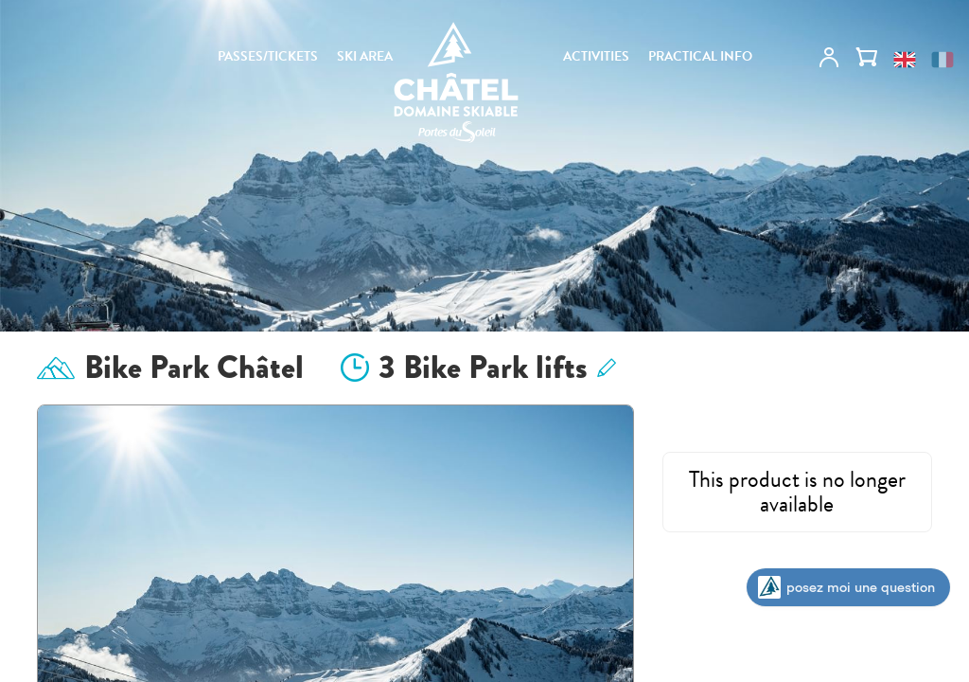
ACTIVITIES (596, 56)
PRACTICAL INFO (700, 56)
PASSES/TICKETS (268, 56)
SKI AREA (365, 56)
